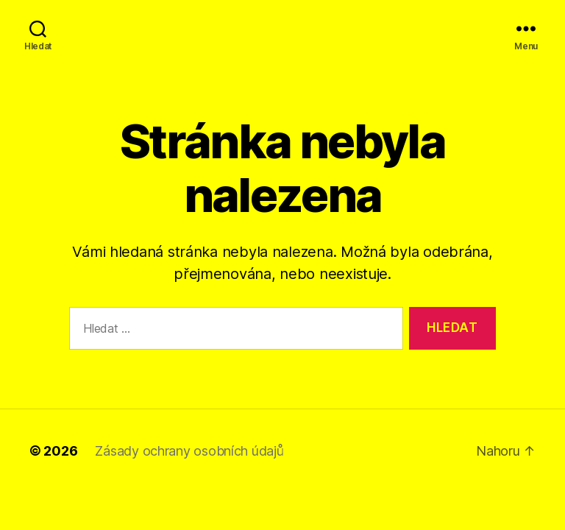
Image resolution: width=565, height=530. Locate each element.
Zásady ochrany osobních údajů (189, 451)
